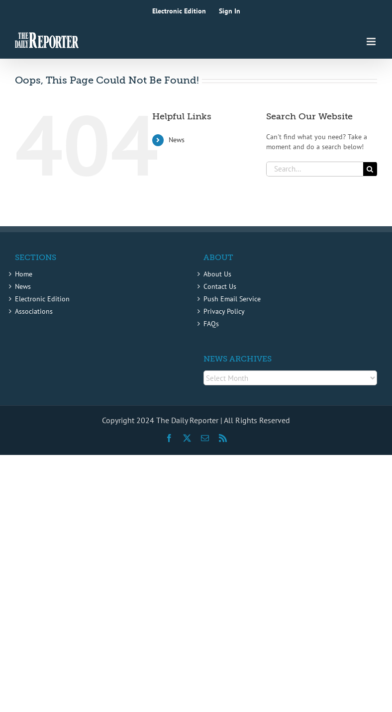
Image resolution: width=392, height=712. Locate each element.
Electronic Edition (42, 298)
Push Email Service (232, 298)
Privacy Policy (224, 311)
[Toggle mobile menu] (372, 41)
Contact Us (219, 286)
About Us (217, 273)
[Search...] (314, 169)
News (177, 139)
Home (23, 273)
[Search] (370, 169)
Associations (34, 311)
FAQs (211, 323)
